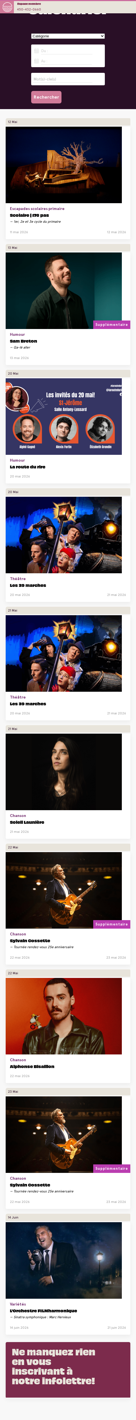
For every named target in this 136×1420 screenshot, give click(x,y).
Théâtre (18, 578)
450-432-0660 (29, 9)
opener (128, 7)
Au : (44, 61)
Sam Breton (23, 340)
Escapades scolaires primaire (37, 208)
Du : (44, 50)
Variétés (18, 1304)
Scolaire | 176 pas (29, 215)
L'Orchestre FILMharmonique (43, 1310)
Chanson (18, 815)
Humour (17, 334)
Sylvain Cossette (30, 940)
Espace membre (29, 3)
